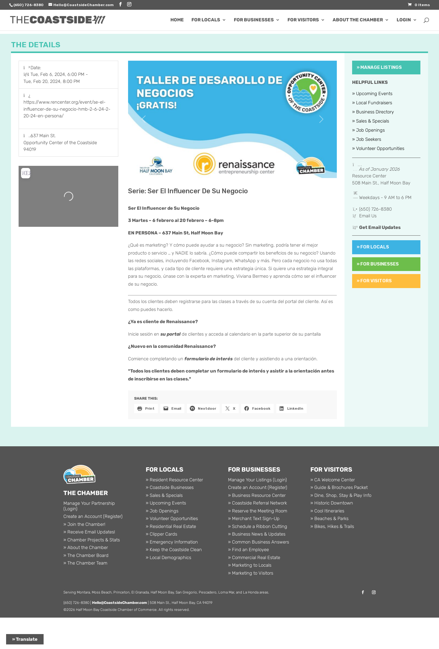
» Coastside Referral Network (257, 503)
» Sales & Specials (370, 121)
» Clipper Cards (161, 534)
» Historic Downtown (331, 503)
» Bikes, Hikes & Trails (332, 526)
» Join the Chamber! (84, 524)
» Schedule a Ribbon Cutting (257, 526)
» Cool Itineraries (327, 511)
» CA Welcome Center (332, 480)
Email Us (368, 216)
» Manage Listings (379, 67)
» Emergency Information (172, 542)
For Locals (205, 20)
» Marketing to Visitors (250, 573)
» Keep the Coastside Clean (174, 549)
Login (404, 20)
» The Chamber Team (85, 563)
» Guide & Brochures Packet (339, 487)
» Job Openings (368, 130)
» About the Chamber (85, 547)
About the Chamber (358, 20)
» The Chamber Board (86, 555)
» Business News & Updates (256, 534)
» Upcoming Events (372, 93)
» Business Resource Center (257, 495)
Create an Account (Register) (93, 516)
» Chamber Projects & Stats (91, 540)
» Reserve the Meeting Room (257, 511)
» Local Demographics (168, 557)
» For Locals (373, 247)
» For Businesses (378, 264)
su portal (170, 334)
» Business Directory (373, 112)
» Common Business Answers (258, 542)
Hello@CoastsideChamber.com (119, 603)
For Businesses (254, 20)
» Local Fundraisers (372, 103)
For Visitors (303, 20)
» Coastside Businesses (170, 487)
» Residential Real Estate (171, 526)
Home (177, 20)
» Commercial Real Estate (254, 557)
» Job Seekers (366, 139)
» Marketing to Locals (249, 565)
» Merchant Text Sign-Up (254, 518)
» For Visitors (374, 280)
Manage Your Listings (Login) (257, 480)
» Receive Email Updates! (89, 532)
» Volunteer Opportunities (378, 148)
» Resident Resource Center (174, 480)
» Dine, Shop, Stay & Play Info (340, 495)
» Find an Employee (248, 549)
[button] (143, 119)
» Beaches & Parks (329, 518)
